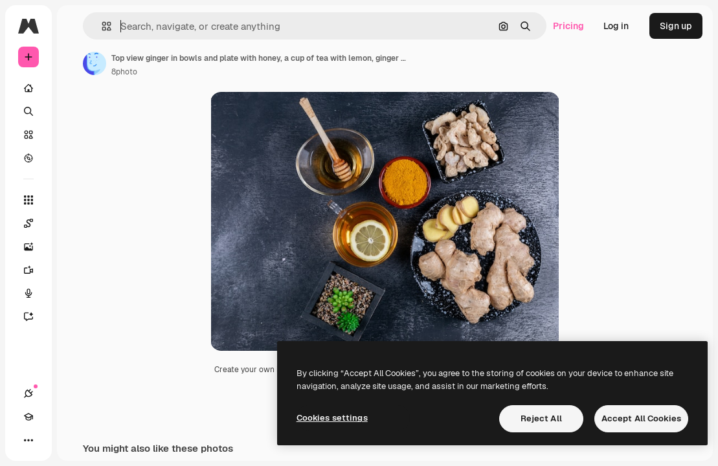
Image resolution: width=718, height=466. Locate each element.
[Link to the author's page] (94, 63)
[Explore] (28, 158)
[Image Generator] (35, 246)
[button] (101, 26)
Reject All (541, 418)
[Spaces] (35, 223)
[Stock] (28, 134)
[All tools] (28, 200)
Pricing (568, 26)
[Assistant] (35, 316)
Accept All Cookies (641, 418)
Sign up (676, 26)
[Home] (28, 88)
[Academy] (28, 416)
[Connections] (28, 393)
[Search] (28, 111)
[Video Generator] (35, 270)
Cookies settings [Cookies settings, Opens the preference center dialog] (332, 417)
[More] (28, 440)
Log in (616, 26)
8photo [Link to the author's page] (124, 72)
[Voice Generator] (35, 293)
